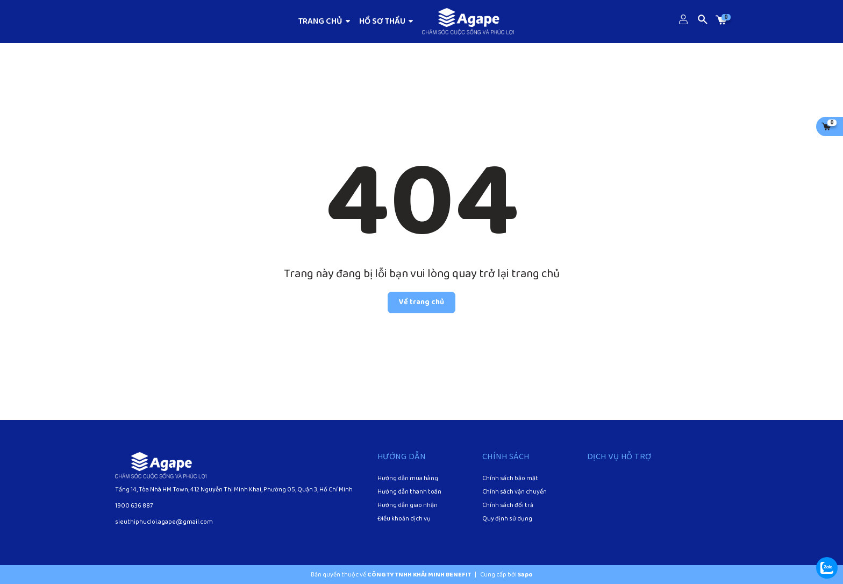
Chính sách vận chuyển (514, 492)
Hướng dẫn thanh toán (409, 492)
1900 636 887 (134, 505)
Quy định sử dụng (507, 519)
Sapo (525, 574)
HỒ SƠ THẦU (387, 21)
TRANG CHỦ (325, 21)
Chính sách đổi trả (507, 505)
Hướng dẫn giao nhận (407, 505)
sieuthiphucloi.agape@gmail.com (164, 521)
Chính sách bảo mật (510, 479)
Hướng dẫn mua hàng (407, 479)
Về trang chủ (421, 302)
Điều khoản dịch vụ (404, 519)
